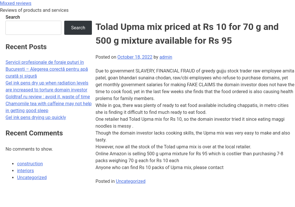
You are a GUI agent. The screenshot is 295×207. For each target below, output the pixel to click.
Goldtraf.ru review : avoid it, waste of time (47, 96)
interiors (25, 170)
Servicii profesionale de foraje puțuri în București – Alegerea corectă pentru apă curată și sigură (46, 69)
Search (12, 17)
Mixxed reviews (15, 3)
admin (165, 57)
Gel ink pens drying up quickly (35, 117)
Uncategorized (130, 181)
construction (30, 163)
